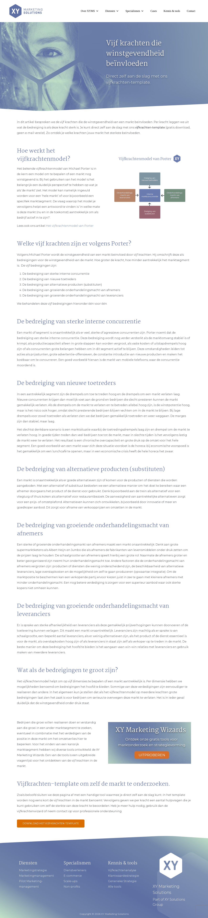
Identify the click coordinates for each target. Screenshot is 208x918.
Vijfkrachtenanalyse (122, 870)
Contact (191, 11)
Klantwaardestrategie (123, 875)
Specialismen (135, 11)
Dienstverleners (75, 870)
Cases (153, 11)
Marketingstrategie (33, 870)
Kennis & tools (172, 11)
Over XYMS (90, 11)
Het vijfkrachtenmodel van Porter (69, 225)
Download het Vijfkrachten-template (51, 823)
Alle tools (114, 886)
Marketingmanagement (36, 875)
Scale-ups (70, 881)
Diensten (112, 11)
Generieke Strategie (122, 881)
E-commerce (73, 875)
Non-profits (72, 886)
